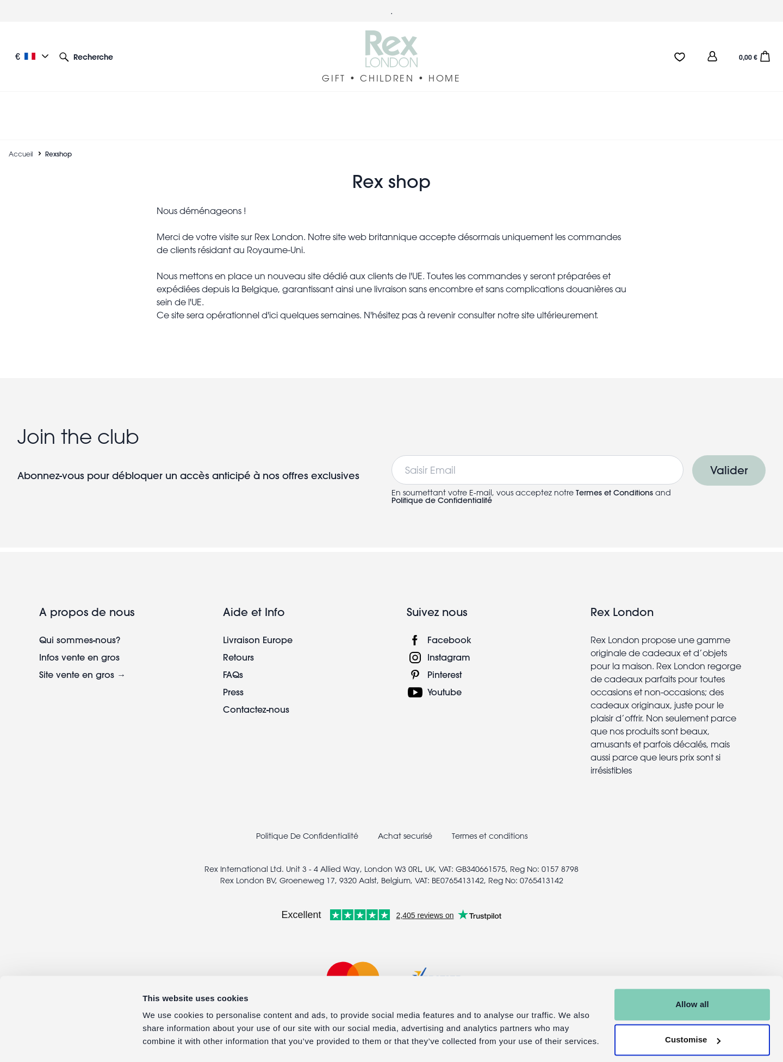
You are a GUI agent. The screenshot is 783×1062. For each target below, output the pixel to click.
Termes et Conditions (614, 480)
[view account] (712, 56)
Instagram (448, 644)
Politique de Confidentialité (441, 487)
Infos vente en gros (79, 644)
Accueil (21, 140)
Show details (167, 1040)
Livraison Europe (258, 626)
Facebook (449, 626)
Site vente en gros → (82, 661)
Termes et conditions (489, 823)
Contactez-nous (256, 696)
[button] (86, 56)
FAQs (233, 661)
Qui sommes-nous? (79, 626)
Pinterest (444, 661)
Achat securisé (405, 823)
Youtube (444, 678)
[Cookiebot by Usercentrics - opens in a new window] (70, 1041)
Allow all (692, 973)
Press (233, 678)
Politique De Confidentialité (307, 823)
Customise (692, 1009)
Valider (729, 457)
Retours (238, 644)
